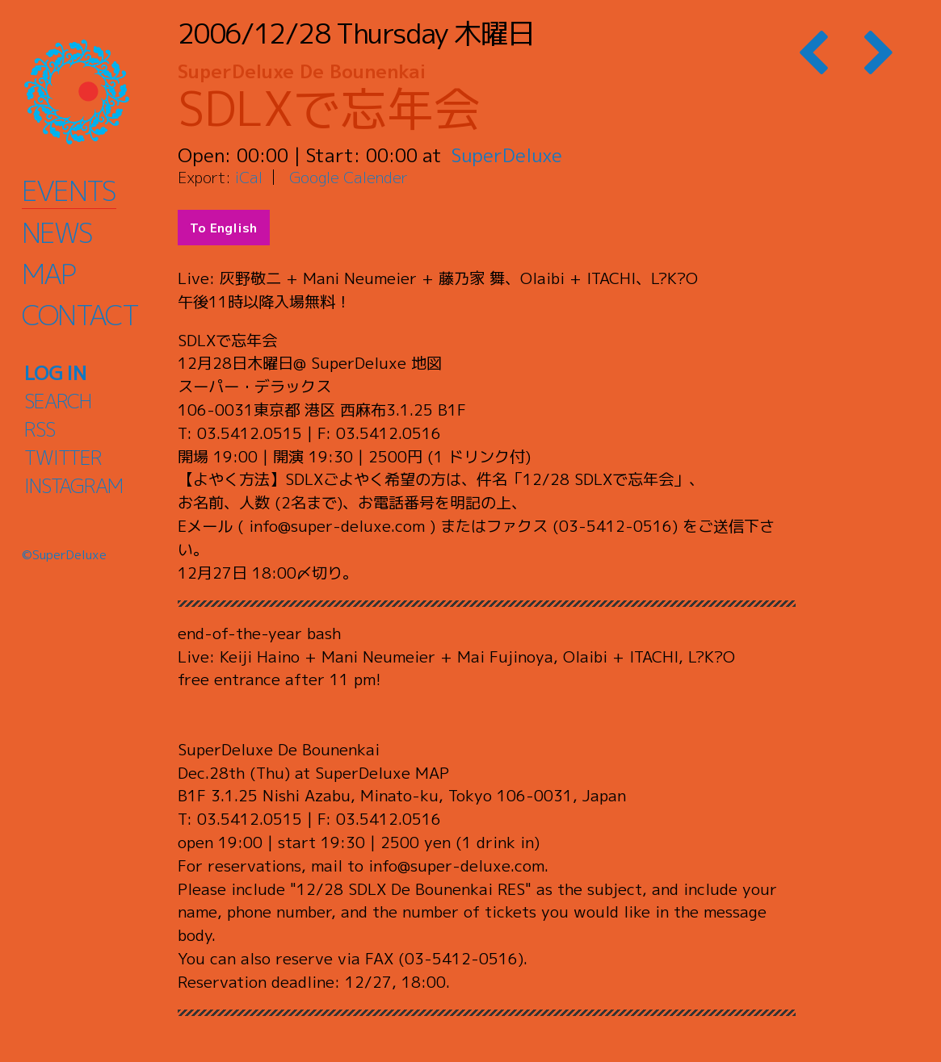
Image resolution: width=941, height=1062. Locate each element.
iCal (249, 177)
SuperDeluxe (507, 155)
